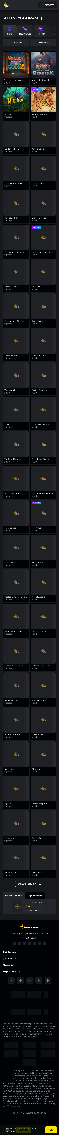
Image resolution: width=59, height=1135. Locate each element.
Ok (51, 1129)
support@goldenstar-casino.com (32, 933)
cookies (16, 1128)
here (26, 1103)
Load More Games (29, 883)
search (15, 43)
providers (43, 42)
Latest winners (13, 895)
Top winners (35, 895)
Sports (47, 5)
